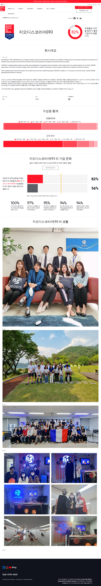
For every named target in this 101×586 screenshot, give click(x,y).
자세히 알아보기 (50, 168)
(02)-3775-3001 (10, 574)
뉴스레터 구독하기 (83, 7)
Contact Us (83, 10)
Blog (14, 567)
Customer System (91, 4)
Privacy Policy (19, 579)
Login (98, 4)
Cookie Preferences (27, 579)
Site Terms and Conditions (9, 579)
